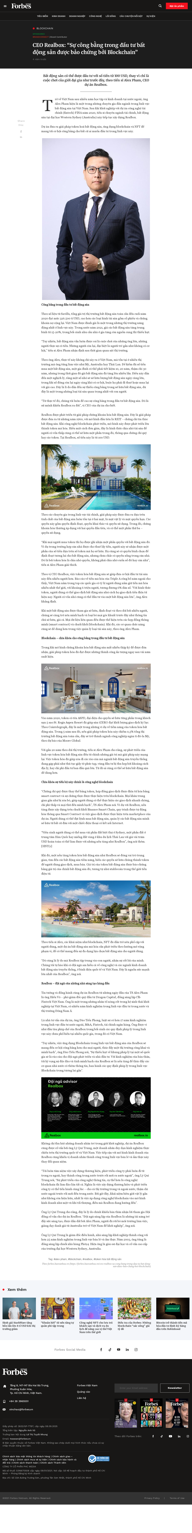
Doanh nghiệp (77, 16)
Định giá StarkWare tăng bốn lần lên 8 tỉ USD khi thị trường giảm (19, 1325)
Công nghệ (95, 16)
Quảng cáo (83, 1391)
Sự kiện (150, 16)
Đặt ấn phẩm (177, 6)
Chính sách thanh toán (25, 1462)
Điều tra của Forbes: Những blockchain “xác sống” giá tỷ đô (134, 1325)
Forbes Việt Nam (87, 1385)
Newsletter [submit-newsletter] (175, 1387)
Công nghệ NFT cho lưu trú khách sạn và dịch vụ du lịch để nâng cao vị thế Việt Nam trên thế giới (96, 1327)
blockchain (75, 1259)
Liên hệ (81, 1398)
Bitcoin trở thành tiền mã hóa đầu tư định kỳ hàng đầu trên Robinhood (171, 1325)
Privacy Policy (152, 1498)
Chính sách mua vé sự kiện (32, 1459)
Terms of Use (177, 1498)
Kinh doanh (58, 16)
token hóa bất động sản (108, 1259)
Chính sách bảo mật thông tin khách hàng (26, 1456)
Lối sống (111, 16)
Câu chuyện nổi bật (131, 16)
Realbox (88, 1259)
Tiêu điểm (42, 16)
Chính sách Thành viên (53, 1462)
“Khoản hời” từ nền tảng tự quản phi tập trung (57, 1324)
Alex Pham (61, 1259)
